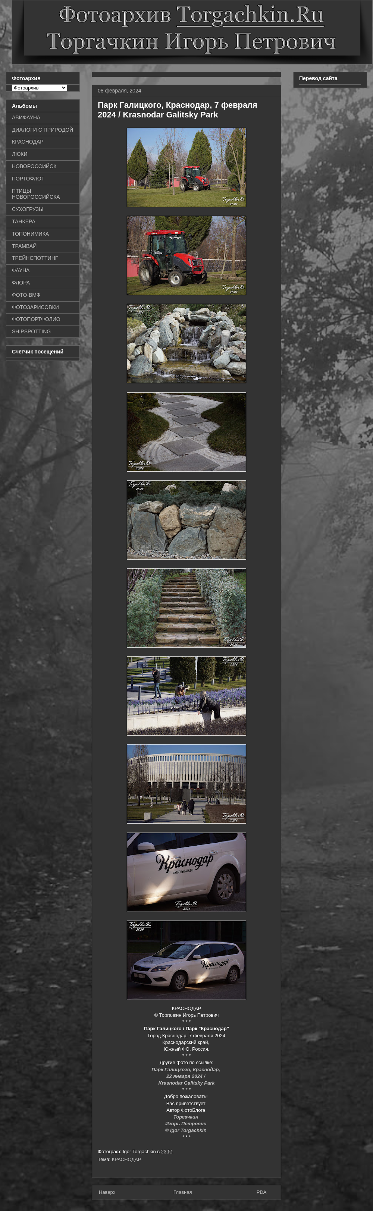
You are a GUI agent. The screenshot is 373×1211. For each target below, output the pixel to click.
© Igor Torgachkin (186, 1130)
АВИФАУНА (26, 117)
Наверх (107, 1192)
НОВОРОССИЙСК (34, 166)
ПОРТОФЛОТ (28, 179)
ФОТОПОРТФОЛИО (36, 319)
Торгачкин (186, 1117)
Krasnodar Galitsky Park (186, 1083)
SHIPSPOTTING (31, 331)
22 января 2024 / (186, 1076)
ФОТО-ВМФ (26, 295)
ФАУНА (20, 270)
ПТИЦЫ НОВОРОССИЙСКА (36, 194)
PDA (262, 1192)
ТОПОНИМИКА (30, 234)
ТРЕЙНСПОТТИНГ (35, 258)
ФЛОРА (21, 283)
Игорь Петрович (186, 1123)
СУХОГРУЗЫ (27, 209)
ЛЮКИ (20, 154)
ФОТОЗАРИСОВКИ (35, 307)
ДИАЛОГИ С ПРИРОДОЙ (42, 130)
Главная (182, 1192)
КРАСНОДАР (126, 1159)
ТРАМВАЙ (24, 246)
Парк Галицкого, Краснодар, (186, 1069)
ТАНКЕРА (23, 221)
